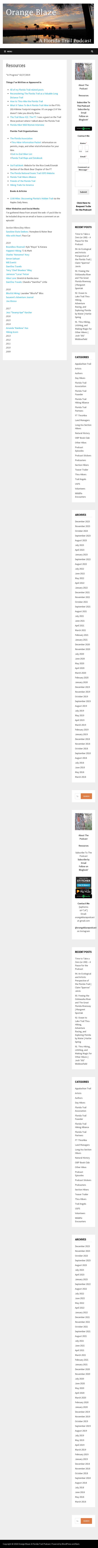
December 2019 (82, 687)
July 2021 (79, 616)
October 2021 (81, 601)
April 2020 (79, 668)
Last (86, 151)
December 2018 (82, 739)
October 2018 (81, 748)
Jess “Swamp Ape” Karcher (19, 312)
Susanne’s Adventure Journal (19, 297)
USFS (77, 483)
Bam (77, 1544)
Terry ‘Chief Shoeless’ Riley (19, 270)
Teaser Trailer (81, 469)
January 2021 (81, 639)
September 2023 (83, 535)
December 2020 (82, 644)
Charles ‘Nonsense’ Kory (17, 254)
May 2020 (79, 663)
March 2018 (80, 776)
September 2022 (83, 559)
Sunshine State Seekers (17, 231)
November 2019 (82, 691)
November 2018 (82, 743)
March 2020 (80, 672)
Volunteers (80, 488)
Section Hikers (82, 464)
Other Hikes (80, 442)
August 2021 (81, 611)
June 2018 (80, 767)
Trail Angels (80, 479)
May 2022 (79, 578)
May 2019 (79, 715)
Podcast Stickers (83, 455)
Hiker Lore (11, 278)
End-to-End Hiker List (21, 154)
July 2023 (79, 545)
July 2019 (79, 710)
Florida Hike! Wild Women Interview (27, 124)
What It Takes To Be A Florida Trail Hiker (29, 105)
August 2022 (81, 564)
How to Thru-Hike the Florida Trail (26, 101)
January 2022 (81, 587)
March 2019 (80, 724)
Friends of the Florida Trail (22, 181)
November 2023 (82, 526)
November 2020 (82, 649)
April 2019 (79, 720)
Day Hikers (80, 378)
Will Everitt (11, 262)
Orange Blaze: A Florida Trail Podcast (34, 1544)
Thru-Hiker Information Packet (26, 142)
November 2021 (82, 597)
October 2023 (81, 530)
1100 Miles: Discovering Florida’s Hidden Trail (31, 198)
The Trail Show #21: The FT (23, 117)
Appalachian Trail (83, 363)
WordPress (66, 1544)
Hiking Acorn (12, 331)
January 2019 (81, 734)
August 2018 (81, 757)
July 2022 (79, 568)
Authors (79, 373)
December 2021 (82, 592)
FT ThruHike (81, 415)
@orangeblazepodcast (85, 927)
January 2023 (81, 554)
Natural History (82, 433)
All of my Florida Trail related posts (27, 89)
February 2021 (81, 634)
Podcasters (80, 460)
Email (83, 156)
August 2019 (81, 705)
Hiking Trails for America (22, 184)
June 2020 (80, 658)
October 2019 (81, 696)
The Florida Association (21, 138)
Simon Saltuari (13, 258)
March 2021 (80, 630)
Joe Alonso (11, 301)
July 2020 (79, 653)
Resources (84, 95)
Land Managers (82, 420)
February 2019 (81, 729)
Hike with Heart (13, 235)
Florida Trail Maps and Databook (26, 157)
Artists (78, 368)
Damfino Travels (14, 266)
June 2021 (80, 620)
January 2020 (81, 682)
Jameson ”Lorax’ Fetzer (17, 274)
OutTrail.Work (16, 165)
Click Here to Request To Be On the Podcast (83, 206)
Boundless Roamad (15, 246)
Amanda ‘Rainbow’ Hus (17, 328)
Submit (83, 191)
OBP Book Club (82, 437)
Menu (8, 51)
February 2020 (81, 677)
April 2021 (79, 625)
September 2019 (83, 701)
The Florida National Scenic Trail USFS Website (32, 173)
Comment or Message (83, 168)
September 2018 (83, 753)
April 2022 (79, 582)
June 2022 (80, 573)
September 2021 (83, 606)
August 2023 (81, 540)
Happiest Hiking (13, 250)
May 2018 (79, 772)
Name (83, 143)
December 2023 (82, 521)
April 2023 (79, 549)
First (80, 151)
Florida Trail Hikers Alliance (23, 177)
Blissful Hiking (13, 293)
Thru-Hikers (80, 474)
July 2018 (79, 762)
